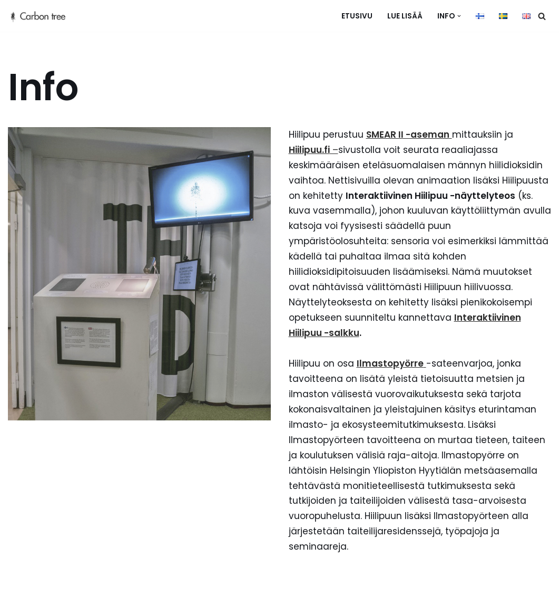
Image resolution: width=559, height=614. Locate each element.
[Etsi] (542, 16)
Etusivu (356, 16)
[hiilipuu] (42, 15)
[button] (459, 16)
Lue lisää (405, 16)
